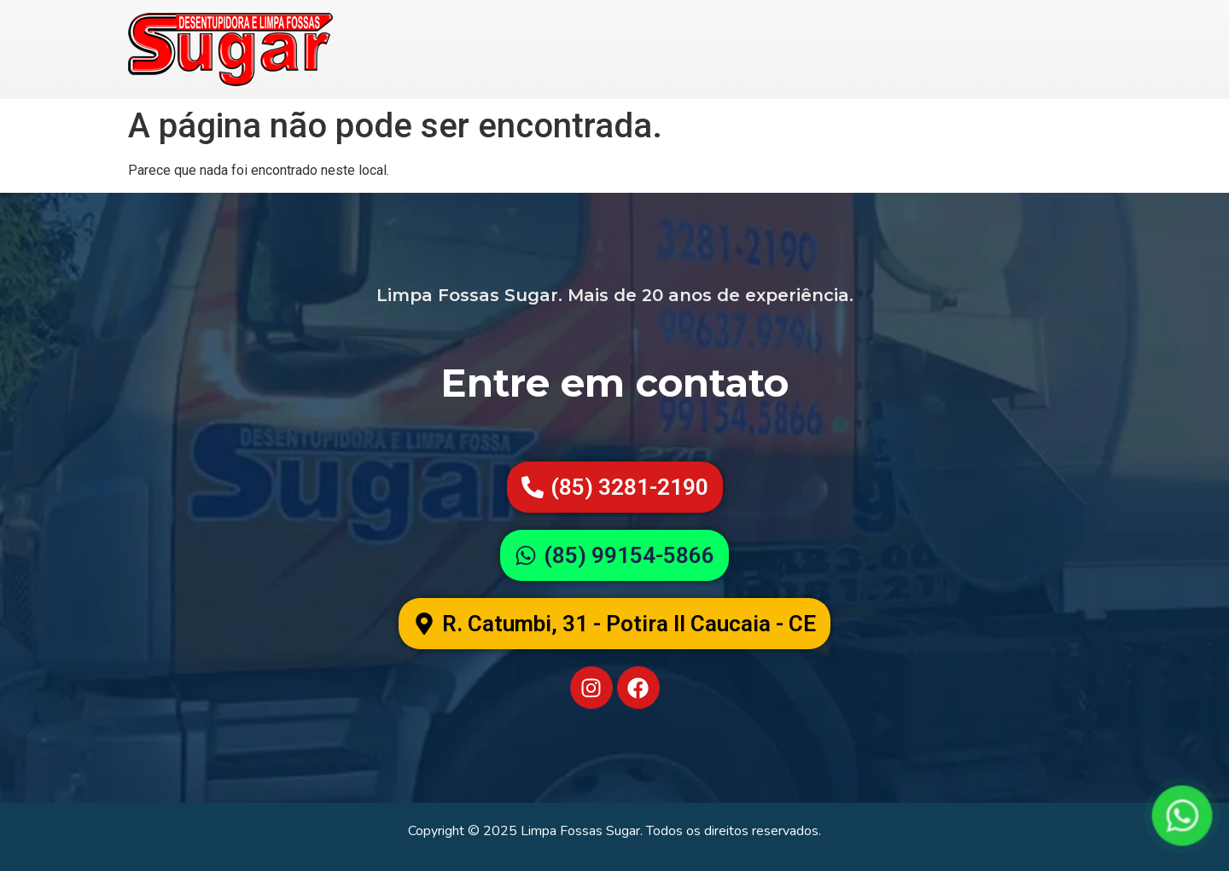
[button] (614, 623)
